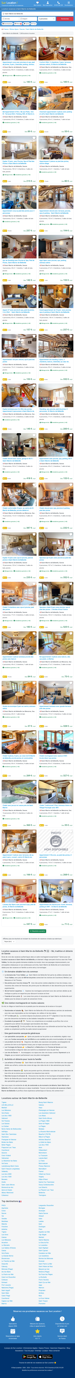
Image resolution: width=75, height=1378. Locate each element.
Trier (33, 24)
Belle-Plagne (6, 1145)
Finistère (5, 1227)
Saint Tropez (43, 1301)
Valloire (41, 1105)
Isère (40, 1219)
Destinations (7, 24)
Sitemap (38, 1351)
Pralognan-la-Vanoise (9, 1140)
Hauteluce (5, 1137)
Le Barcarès (6, 1245)
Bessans (4, 1179)
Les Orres (5, 1235)
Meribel (4, 1108)
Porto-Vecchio (44, 1280)
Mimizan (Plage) (7, 1269)
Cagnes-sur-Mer (7, 1301)
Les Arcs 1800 (6, 1116)
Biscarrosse (6, 1258)
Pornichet (42, 1304)
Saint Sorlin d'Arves (45, 1118)
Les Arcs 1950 (44, 1145)
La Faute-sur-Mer (8, 1274)
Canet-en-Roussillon (9, 1277)
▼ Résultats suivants (37, 931)
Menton (41, 1288)
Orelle (4, 1182)
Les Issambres (44, 1256)
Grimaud (4, 1282)
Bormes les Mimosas (46, 1258)
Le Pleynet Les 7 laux (46, 1190)
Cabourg (4, 1266)
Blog (68, 1348)
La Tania (41, 1161)
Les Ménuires (6, 1110)
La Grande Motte (7, 1256)
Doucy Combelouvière (46, 1185)
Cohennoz (5, 1195)
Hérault (41, 1216)
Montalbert (42, 1169)
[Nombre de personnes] (47, 19)
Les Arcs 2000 (6, 1174)
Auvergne (42, 1211)
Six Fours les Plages (46, 1274)
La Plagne (42, 1126)
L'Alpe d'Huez (43, 1179)
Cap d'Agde (42, 1235)
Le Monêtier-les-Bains (9, 1161)
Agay (40, 1285)
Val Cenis (5, 1163)
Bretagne (42, 1208)
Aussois (4, 1153)
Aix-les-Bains (6, 1272)
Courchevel (5, 1150)
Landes (41, 1221)
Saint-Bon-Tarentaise (9, 1134)
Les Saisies (5, 1123)
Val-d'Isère (5, 1113)
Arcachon (5, 1242)
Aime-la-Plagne (44, 1123)
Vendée (4, 1219)
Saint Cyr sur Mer (44, 1282)
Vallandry (5, 1171)
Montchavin (43, 1153)
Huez (40, 1108)
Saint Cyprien (43, 1250)
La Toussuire (43, 1155)
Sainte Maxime (44, 1240)
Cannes (4, 1237)
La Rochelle (43, 1277)
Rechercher (65, 19)
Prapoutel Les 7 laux (9, 1147)
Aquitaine (5, 1208)
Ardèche (4, 1229)
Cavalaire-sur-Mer (45, 1253)
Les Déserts (43, 1187)
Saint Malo (5, 1293)
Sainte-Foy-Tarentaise (46, 1182)
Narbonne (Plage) (7, 1288)
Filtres (18, 24)
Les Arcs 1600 (6, 1177)
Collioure (5, 1280)
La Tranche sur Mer (8, 1261)
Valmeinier (5, 1158)
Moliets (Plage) (44, 1272)
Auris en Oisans (7, 1190)
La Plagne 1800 (44, 1121)
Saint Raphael (43, 1248)
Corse (4, 1211)
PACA (3, 1205)
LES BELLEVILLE (7, 1105)
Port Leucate (6, 1285)
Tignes (4, 1102)
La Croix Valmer (44, 1298)
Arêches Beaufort (45, 1140)
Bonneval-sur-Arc (7, 1187)
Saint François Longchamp (11, 1169)
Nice (40, 1296)
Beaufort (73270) (45, 1134)
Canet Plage (6, 1296)
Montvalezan (43, 1163)
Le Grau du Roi (44, 1242)
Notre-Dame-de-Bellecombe (11, 1129)
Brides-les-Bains (7, 1142)
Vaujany (41, 1177)
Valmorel (5, 1118)
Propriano (42, 1290)
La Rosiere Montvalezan (47, 1132)
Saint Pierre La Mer (45, 1264)
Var (3, 1216)
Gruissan (41, 1261)
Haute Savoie (43, 1213)
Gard (40, 1224)
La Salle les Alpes (45, 1142)
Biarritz (4, 1304)
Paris (40, 1229)
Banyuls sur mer (44, 1269)
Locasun (45, 1351)
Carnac (4, 1250)
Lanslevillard (43, 1158)
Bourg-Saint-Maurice (46, 1102)
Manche (4, 1224)
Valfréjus (5, 1132)
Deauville (5, 1264)
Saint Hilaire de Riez (46, 1266)
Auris (40, 1147)
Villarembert (43, 1150)
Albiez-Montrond (7, 1193)
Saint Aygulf (6, 1290)
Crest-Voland (6, 1155)
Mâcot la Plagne (44, 1137)
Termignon (42, 1195)
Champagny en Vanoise (46, 1110)
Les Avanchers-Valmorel (47, 1113)
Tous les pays (29, 1351)
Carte (26, 24)
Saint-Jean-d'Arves (8, 1185)
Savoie (4, 1213)
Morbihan (5, 1221)
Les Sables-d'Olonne (9, 1248)
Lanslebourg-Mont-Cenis (10, 1166)
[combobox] (37, 14)
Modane (41, 1129)
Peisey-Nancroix (44, 1166)
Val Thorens (6, 1121)
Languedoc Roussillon (46, 1205)
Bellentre (42, 1193)
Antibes (41, 1293)
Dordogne (42, 1227)
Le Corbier (5, 1126)
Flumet (41, 1171)
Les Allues (42, 1116)
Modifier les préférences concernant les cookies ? (37, 1370)
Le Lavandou (43, 1245)
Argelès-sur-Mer (44, 1232)
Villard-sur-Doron (44, 1174)
